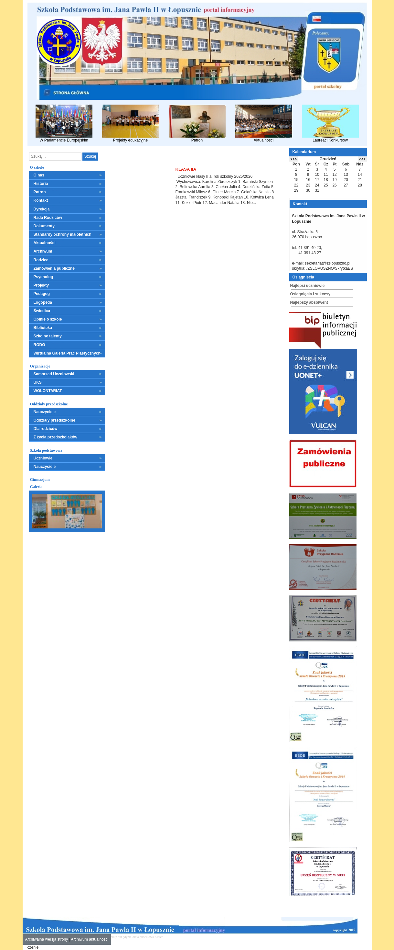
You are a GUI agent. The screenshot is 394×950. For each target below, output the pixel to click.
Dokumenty (44, 226)
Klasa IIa (186, 169)
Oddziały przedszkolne (54, 420)
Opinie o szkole (48, 319)
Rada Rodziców (48, 217)
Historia (41, 183)
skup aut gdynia (121, 937)
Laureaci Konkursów (330, 123)
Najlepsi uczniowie (307, 285)
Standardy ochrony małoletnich (62, 234)
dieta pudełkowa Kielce (148, 937)
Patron (197, 123)
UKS (38, 382)
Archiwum (43, 251)
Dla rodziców (46, 428)
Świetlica (42, 311)
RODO (39, 345)
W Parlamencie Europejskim (64, 123)
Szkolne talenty (48, 336)
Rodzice (41, 260)
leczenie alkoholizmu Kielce (206, 937)
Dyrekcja (42, 209)
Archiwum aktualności (89, 939)
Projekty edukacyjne (130, 123)
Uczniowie (43, 458)
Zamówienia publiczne (54, 268)
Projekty (41, 285)
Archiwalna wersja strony (46, 939)
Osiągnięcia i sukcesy (310, 294)
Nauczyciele (45, 412)
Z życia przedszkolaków (55, 437)
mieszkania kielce (175, 937)
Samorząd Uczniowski (54, 374)
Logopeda (43, 302)
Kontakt (41, 200)
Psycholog (43, 277)
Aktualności (263, 123)
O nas (39, 175)
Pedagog (42, 293)
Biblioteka (43, 327)
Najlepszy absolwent (309, 302)
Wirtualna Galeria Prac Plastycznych (67, 353)
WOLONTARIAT (48, 391)
